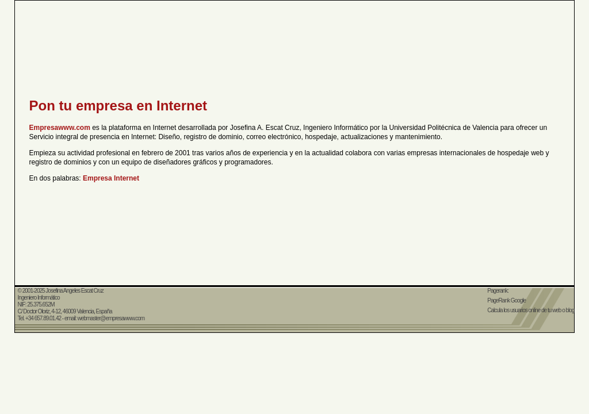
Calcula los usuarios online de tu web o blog (530, 310)
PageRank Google (506, 300)
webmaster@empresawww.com (110, 318)
